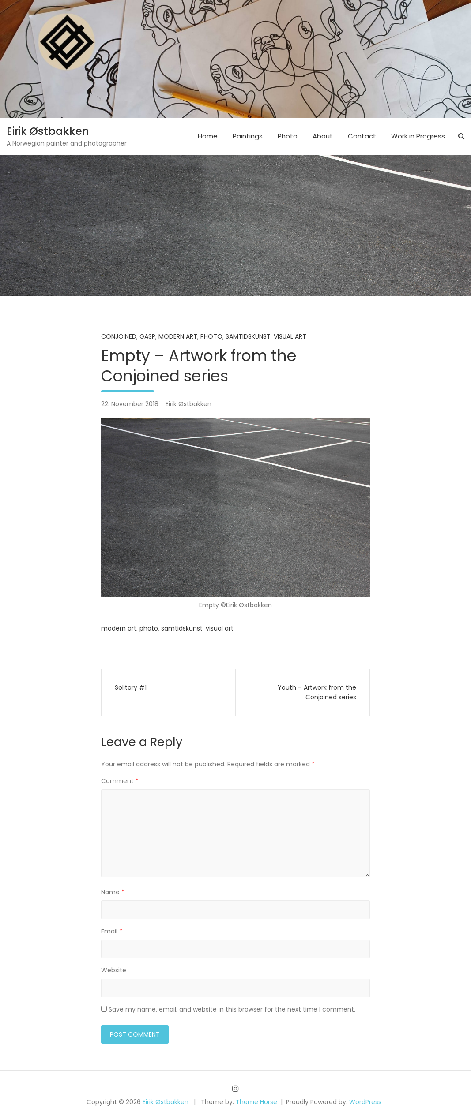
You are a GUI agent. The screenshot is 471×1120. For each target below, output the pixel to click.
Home (208, 136)
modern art (118, 628)
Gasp (147, 336)
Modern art (177, 336)
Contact (362, 136)
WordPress (365, 1102)
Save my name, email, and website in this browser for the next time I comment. (232, 1009)
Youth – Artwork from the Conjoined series (317, 692)
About (323, 136)
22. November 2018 (129, 403)
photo (148, 628)
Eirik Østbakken (48, 131)
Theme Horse (256, 1102)
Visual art (290, 336)
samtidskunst (248, 336)
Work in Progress (418, 136)
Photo (288, 136)
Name (112, 892)
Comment (120, 781)
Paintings (248, 136)
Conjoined (118, 336)
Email (111, 931)
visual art (220, 628)
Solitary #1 (131, 687)
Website (113, 970)
